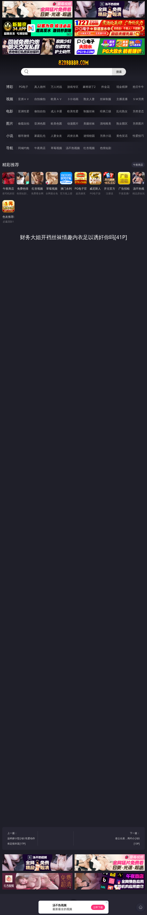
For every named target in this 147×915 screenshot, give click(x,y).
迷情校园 (89, 136)
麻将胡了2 (89, 87)
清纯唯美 (105, 123)
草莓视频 (56, 148)
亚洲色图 (40, 123)
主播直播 (122, 99)
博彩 (9, 86)
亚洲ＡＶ (23, 99)
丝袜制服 (105, 99)
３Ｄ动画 (72, 99)
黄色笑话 (122, 136)
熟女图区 (122, 123)
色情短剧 (105, 148)
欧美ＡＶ (56, 99)
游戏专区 (72, 87)
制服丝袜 (89, 111)
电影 (9, 111)
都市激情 (23, 136)
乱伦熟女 (122, 111)
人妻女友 (56, 136)
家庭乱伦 (40, 136)
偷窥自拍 (23, 123)
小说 (9, 135)
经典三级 (105, 111)
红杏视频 (89, 148)
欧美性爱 (72, 111)
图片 (9, 123)
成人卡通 (56, 111)
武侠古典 (72, 136)
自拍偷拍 (40, 99)
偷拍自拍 (40, 111)
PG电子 (23, 87)
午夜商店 (40, 148)
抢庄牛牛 (138, 87)
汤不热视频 (73, 148)
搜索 (119, 72)
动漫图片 (72, 123)
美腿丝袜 (89, 123)
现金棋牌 (122, 87)
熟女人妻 (89, 99)
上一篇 (21, 838)
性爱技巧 (138, 136)
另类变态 (138, 111)
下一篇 (125, 838)
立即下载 (98, 907)
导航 (9, 148)
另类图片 (138, 123)
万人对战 (56, 87)
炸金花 (105, 87)
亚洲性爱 (23, 111)
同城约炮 (23, 148)
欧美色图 (56, 123)
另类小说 (105, 136)
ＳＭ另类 (138, 99)
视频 (9, 99)
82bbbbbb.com (73, 62)
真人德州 (40, 87)
